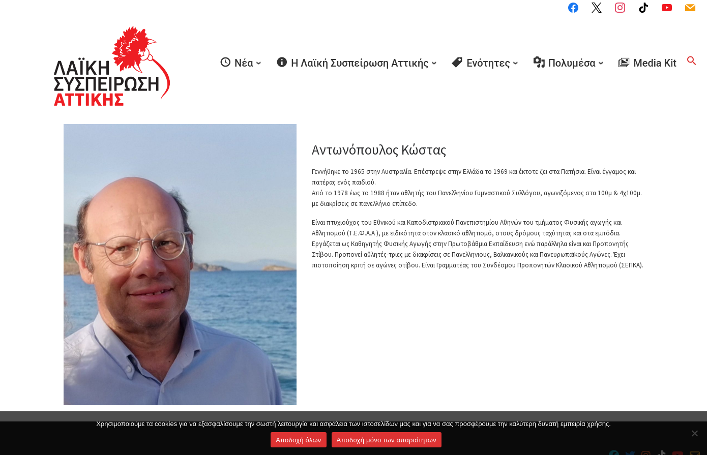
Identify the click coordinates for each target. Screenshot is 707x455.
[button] (691, 44)
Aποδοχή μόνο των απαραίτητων (386, 440)
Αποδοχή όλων (298, 440)
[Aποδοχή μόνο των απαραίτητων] (694, 433)
